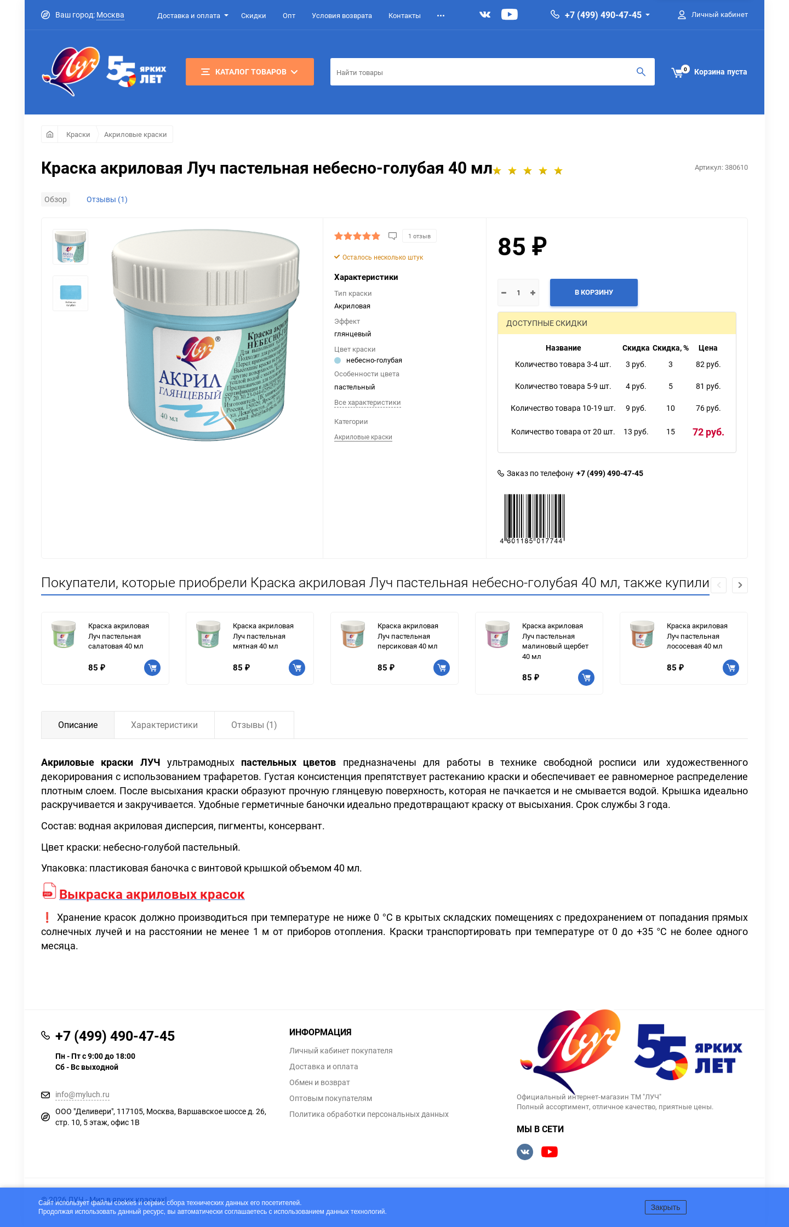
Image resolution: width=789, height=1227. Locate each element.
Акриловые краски (135, 134)
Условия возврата (342, 15)
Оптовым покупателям (330, 1098)
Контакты (404, 15)
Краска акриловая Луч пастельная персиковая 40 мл (408, 636)
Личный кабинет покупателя (341, 1050)
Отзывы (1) (107, 199)
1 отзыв (419, 236)
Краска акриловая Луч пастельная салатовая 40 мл (118, 636)
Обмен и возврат (319, 1082)
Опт (289, 15)
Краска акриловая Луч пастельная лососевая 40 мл (697, 636)
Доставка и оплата (188, 15)
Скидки (253, 15)
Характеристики (164, 725)
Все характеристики (367, 402)
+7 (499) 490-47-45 (603, 15)
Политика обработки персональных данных (369, 1114)
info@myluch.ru (82, 1094)
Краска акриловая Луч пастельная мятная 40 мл (263, 636)
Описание (78, 725)
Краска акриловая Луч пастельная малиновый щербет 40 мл (555, 641)
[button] (740, 585)
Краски (78, 134)
